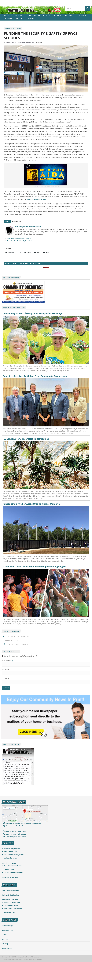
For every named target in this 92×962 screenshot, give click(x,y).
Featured (7, 15)
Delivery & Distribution (10, 895)
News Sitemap (7, 948)
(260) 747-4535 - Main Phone (14, 831)
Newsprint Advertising (12, 902)
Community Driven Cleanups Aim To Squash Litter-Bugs (32, 313)
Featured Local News (13, 28)
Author (7, 221)
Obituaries (69, 15)
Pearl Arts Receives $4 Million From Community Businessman (35, 376)
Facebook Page (7, 926)
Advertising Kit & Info (10, 899)
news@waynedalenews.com (14, 837)
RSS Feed (5, 939)
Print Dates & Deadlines (10, 890)
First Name (5, 669)
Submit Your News (9, 863)
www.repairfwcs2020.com (36, 199)
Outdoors (82, 15)
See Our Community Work (14, 855)
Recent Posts (16, 221)
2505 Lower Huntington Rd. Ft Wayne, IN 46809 (22, 823)
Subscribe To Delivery (10, 877)
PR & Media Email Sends (13, 909)
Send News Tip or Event (12, 866)
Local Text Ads (33, 15)
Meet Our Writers (10, 851)
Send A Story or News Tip (17, 637)
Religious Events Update (17, 644)
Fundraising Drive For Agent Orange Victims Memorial (31, 504)
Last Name (5, 678)
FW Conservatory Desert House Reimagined (26, 439)
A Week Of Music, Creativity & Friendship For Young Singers (34, 566)
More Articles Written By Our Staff (19, 241)
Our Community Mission (11, 849)
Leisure (18, 15)
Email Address (7, 660)
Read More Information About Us (18, 239)
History (30, 19)
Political (7, 19)
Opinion (57, 15)
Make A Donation (10, 858)
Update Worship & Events (13, 872)
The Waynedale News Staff (25, 43)
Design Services (9, 912)
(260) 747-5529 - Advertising (14, 834)
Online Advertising (11, 905)
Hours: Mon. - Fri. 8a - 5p (13, 826)
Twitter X (5, 935)
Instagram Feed (7, 930)
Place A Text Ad (12, 640)
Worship (20, 19)
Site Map (5, 944)
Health (46, 15)
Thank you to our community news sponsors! (46, 186)
